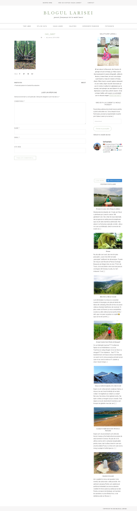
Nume (17, 128)
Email (17, 137)
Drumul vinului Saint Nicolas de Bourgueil (108, 342)
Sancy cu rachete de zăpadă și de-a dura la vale (108, 386)
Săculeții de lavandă (108, 476)
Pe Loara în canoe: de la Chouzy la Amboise (108, 209)
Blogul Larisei (68, 13)
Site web (17, 147)
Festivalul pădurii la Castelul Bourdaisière (27, 85)
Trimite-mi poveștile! (102, 129)
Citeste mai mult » (115, 95)
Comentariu (19, 101)
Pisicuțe (108, 251)
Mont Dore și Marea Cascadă (108, 297)
